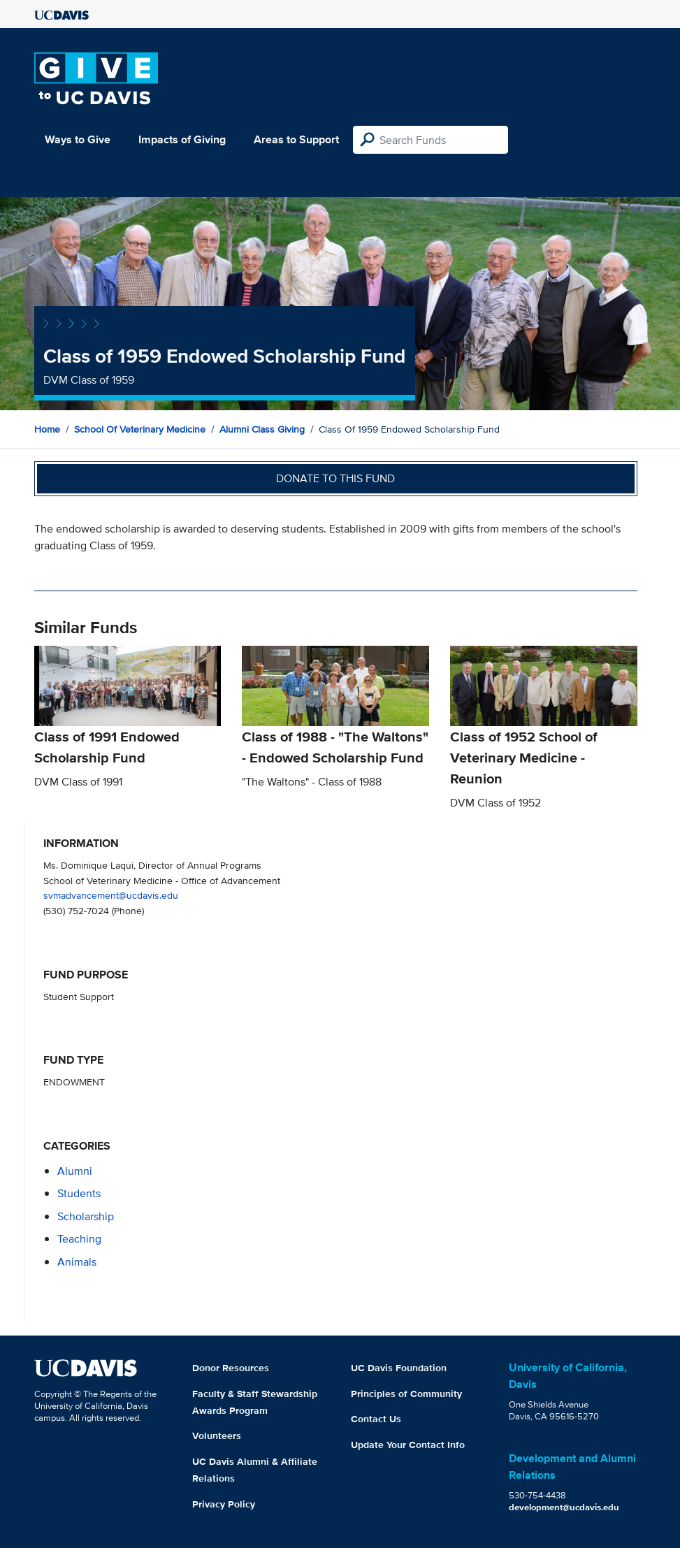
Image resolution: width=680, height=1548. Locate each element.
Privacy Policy (223, 1504)
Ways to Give (77, 139)
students (79, 1193)
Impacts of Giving (182, 139)
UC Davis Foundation (399, 1368)
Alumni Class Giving (262, 429)
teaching (79, 1239)
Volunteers (216, 1435)
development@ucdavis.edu (564, 1507)
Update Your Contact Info (408, 1445)
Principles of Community (406, 1394)
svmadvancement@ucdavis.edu (110, 895)
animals (76, 1262)
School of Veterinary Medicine (139, 429)
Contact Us (376, 1419)
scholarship (85, 1216)
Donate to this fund (335, 478)
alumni (74, 1171)
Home (47, 429)
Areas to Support (296, 139)
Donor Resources (230, 1368)
